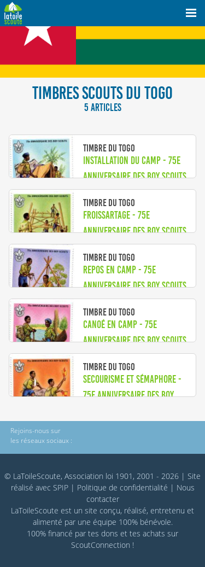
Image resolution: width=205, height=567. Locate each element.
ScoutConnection (100, 545)
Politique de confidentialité (122, 487)
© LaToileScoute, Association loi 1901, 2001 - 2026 (91, 476)
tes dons (103, 533)
